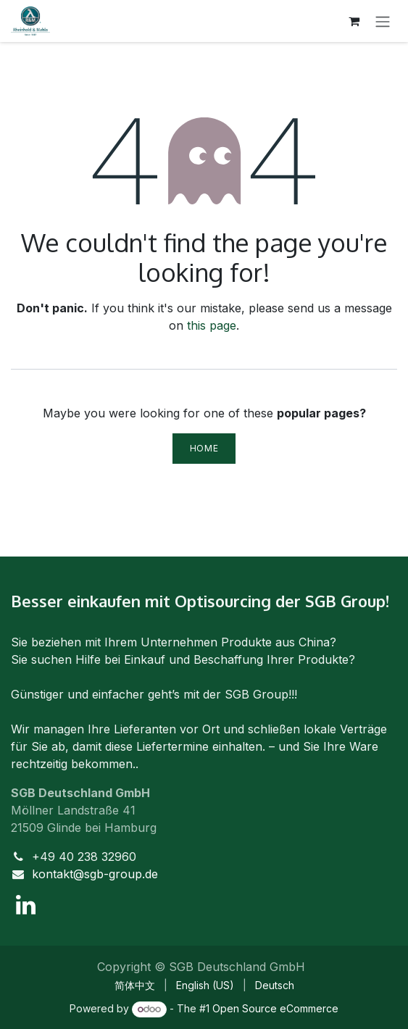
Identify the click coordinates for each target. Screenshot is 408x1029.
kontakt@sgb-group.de (95, 874)
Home (204, 448)
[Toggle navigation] (382, 21)
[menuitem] (135, 985)
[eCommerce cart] (353, 21)
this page (211, 325)
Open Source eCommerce (275, 1008)
